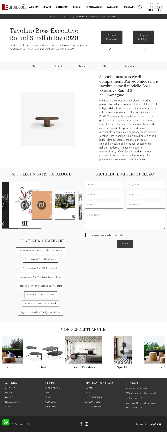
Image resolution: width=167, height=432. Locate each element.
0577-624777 (135, 397)
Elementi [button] (58, 66)
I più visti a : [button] (129, 66)
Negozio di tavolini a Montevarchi (40, 303)
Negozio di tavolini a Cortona (40, 294)
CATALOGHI (50, 406)
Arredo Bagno (92, 401)
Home (52, 16)
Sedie (47, 397)
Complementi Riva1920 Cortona (40, 259)
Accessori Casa (65, 16)
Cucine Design (52, 388)
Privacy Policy (118, 234)
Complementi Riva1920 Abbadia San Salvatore (40, 250)
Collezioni (62, 6)
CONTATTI (9, 406)
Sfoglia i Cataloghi (143, 37)
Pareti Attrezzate (93, 397)
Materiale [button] (82, 66)
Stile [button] (105, 66)
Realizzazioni (94, 6)
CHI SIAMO (10, 388)
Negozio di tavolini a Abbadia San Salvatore (40, 285)
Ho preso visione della (107, 234)
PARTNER (9, 397)
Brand (47, 6)
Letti (87, 392)
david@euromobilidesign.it (144, 402)
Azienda (33, 6)
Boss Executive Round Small (103, 16)
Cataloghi (112, 6)
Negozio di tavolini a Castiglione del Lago (40, 312)
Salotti (88, 388)
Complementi (81, 16)
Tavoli (48, 392)
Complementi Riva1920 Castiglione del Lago (40, 277)
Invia (125, 243)
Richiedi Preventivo (112, 37)
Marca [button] (35, 66)
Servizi (77, 6)
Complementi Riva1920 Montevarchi (40, 268)
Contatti (129, 6)
